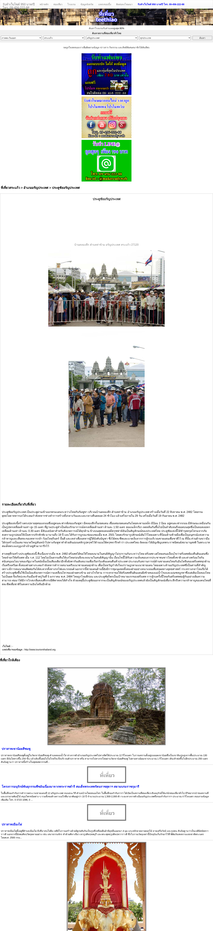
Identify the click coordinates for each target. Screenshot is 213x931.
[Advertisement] (106, 222)
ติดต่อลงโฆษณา (124, 4)
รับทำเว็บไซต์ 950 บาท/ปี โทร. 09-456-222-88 (161, 4)
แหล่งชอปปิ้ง (104, 4)
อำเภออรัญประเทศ (35, 187)
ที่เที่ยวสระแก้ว (10, 187)
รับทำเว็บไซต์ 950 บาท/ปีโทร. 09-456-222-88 (19, 5)
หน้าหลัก (44, 4)
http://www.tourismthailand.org (40, 649)
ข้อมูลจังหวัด (87, 4)
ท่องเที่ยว (57, 4)
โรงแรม (71, 4)
